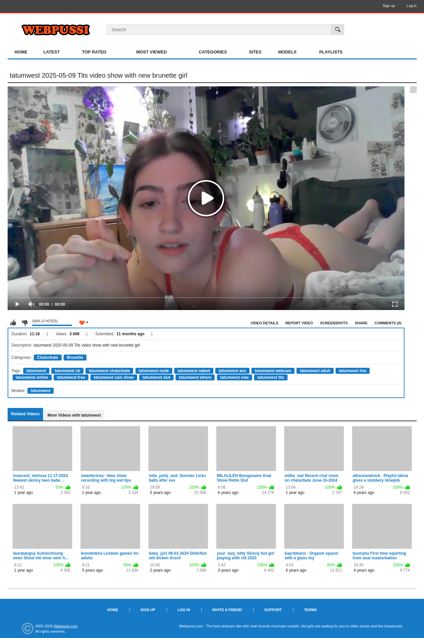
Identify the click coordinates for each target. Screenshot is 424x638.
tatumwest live (352, 370)
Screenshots (334, 323)
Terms (310, 610)
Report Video (299, 323)
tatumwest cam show (114, 377)
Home (21, 51)
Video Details (265, 323)
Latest (51, 51)
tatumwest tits (270, 377)
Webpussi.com (66, 626)
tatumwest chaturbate (109, 370)
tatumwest (36, 370)
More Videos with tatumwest (74, 415)
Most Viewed (151, 51)
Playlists (331, 51)
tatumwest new (234, 377)
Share (361, 323)
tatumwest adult (315, 370)
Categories (213, 51)
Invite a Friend (227, 610)
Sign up (389, 6)
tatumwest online (32, 377)
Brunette (75, 357)
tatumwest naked (194, 370)
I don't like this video (24, 323)
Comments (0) (388, 323)
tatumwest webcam (273, 370)
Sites (255, 51)
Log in (412, 6)
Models (287, 51)
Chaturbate (47, 357)
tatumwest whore (195, 377)
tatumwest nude (154, 370)
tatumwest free (71, 377)
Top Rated (94, 51)
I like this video (13, 323)
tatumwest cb (67, 370)
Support (273, 610)
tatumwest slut (156, 377)
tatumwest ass (232, 370)
